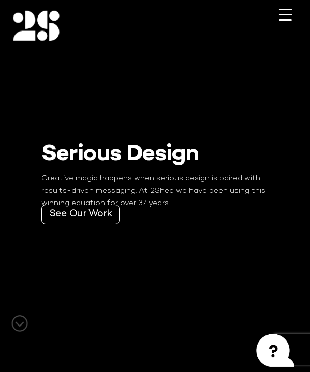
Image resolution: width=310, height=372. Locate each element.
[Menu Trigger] (285, 22)
